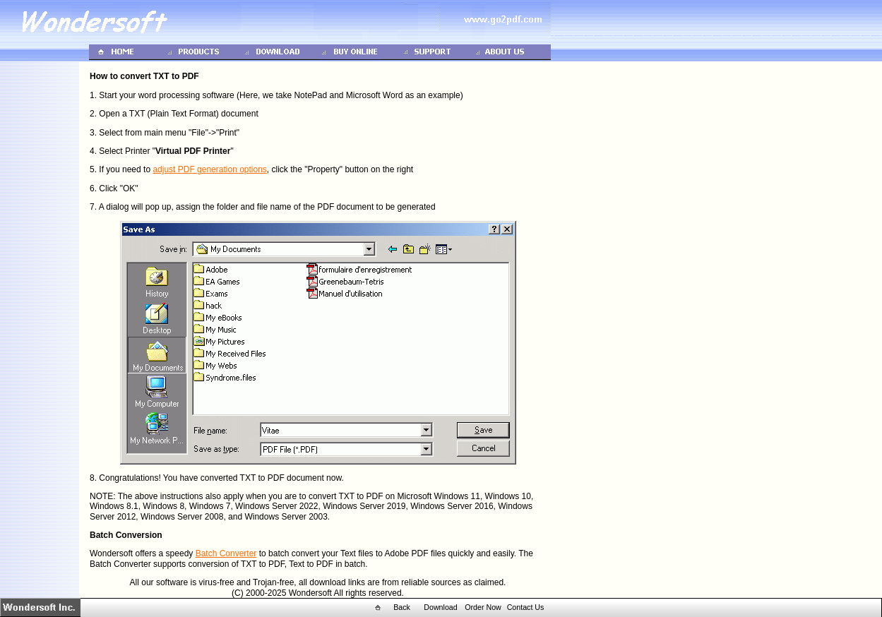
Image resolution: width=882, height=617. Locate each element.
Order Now (483, 607)
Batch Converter (226, 553)
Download (440, 607)
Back (401, 607)
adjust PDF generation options (209, 169)
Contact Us (525, 607)
